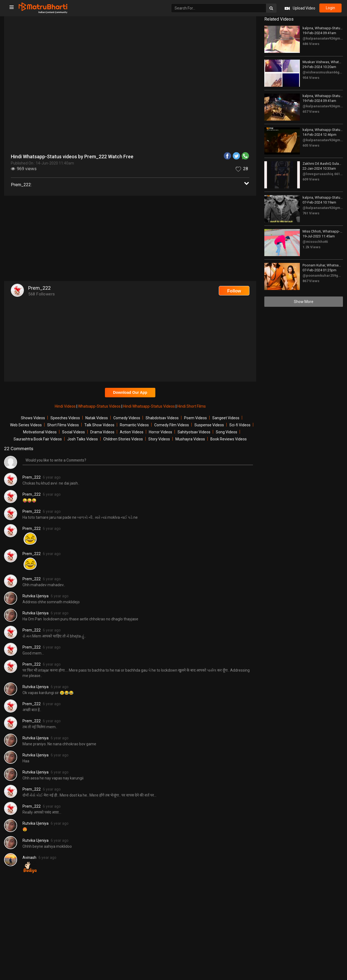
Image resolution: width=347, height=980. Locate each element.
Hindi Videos (65, 406)
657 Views (311, 111)
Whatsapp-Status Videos (99, 406)
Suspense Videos (209, 425)
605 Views (311, 145)
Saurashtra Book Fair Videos (38, 439)
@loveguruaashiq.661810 (324, 174)
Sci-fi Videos (239, 425)
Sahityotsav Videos (194, 432)
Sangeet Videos (225, 418)
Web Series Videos (26, 425)
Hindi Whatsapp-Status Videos (149, 406)
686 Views (311, 44)
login (330, 8)
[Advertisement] (130, 239)
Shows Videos (33, 418)
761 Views (311, 213)
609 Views (311, 179)
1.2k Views (311, 247)
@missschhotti (315, 242)
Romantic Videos (134, 425)
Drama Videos (102, 432)
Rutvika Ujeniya (36, 596)
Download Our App (130, 392)
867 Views (311, 281)
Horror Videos (160, 432)
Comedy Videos (126, 418)
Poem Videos (195, 418)
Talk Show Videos (99, 425)
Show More (303, 301)
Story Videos (159, 439)
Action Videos (131, 432)
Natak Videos (96, 418)
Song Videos (226, 432)
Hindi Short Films (191, 406)
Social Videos (73, 432)
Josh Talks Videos (82, 439)
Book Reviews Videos (228, 439)
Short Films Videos (63, 425)
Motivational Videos (40, 432)
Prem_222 (32, 477)
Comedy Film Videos (171, 425)
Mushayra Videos (190, 439)
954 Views (311, 78)
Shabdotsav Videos (162, 418)
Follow (234, 291)
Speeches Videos (65, 418)
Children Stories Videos (123, 439)
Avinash (29, 857)
